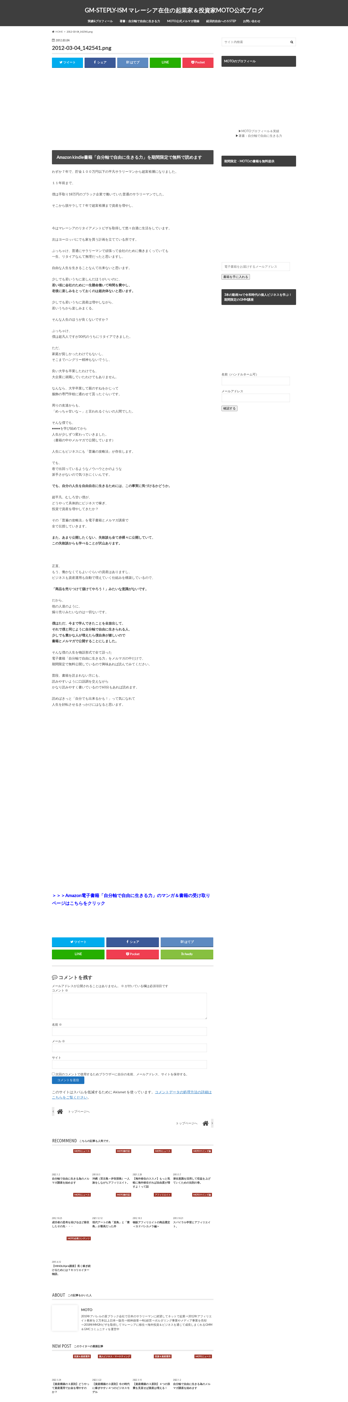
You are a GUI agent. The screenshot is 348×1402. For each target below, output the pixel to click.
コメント (60, 990)
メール (58, 1041)
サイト (56, 1058)
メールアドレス (232, 391)
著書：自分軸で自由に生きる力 (140, 21)
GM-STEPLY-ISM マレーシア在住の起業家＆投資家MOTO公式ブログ (174, 10)
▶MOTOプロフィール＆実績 (258, 131)
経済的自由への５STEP (221, 21)
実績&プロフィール (100, 21)
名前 (57, 1025)
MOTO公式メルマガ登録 (183, 21)
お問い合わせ (251, 21)
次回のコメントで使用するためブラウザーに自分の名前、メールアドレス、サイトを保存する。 (122, 1074)
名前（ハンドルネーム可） (240, 374)
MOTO (86, 1310)
